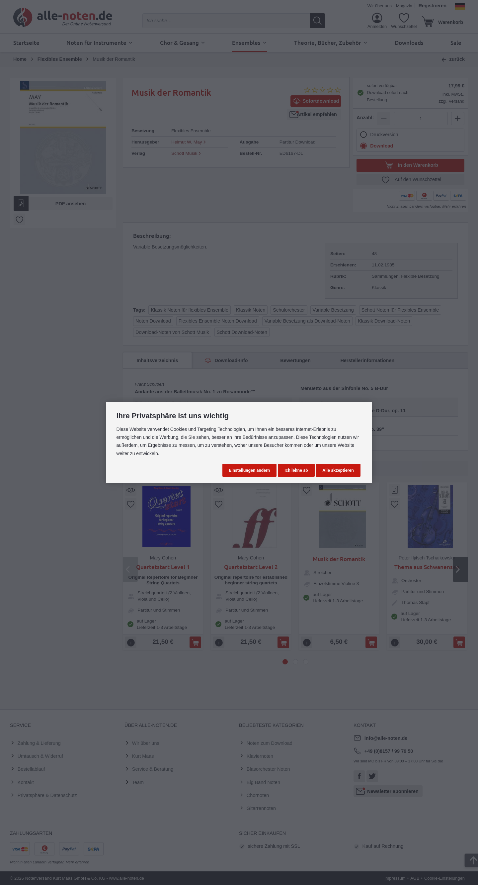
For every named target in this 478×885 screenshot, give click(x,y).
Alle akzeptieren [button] (338, 470)
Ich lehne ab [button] (296, 470)
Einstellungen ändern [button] (249, 470)
